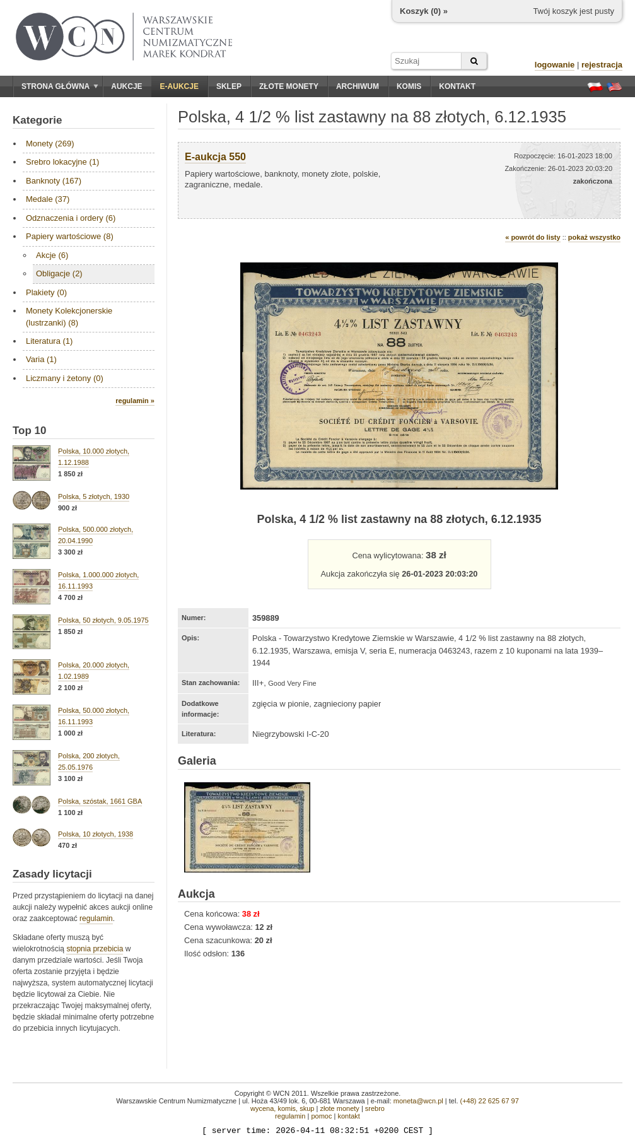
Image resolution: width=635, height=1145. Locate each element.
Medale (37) (47, 199)
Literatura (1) (49, 341)
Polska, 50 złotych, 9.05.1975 (103, 620)
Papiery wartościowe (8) (70, 236)
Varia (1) (41, 359)
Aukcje (126, 86)
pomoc (321, 1116)
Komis (409, 86)
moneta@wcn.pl (418, 1101)
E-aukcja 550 (215, 156)
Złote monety (288, 86)
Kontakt (457, 86)
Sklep (229, 86)
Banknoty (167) (53, 180)
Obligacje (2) (59, 273)
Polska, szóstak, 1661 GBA (100, 801)
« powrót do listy (532, 237)
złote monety (339, 1108)
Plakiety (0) (46, 292)
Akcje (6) (52, 255)
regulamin (96, 918)
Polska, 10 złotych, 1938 (95, 834)
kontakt (348, 1116)
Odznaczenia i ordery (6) (70, 218)
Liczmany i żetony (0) (64, 378)
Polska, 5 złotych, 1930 (93, 496)
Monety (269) (50, 143)
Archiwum (357, 86)
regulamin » (134, 400)
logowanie (555, 64)
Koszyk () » (424, 11)
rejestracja (601, 64)
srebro (375, 1108)
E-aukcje (179, 86)
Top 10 (30, 431)
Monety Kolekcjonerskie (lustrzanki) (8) (69, 316)
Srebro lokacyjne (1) (62, 162)
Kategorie (37, 120)
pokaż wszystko (594, 237)
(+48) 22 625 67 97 (489, 1101)
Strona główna (59, 86)
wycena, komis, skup (282, 1108)
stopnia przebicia (94, 948)
